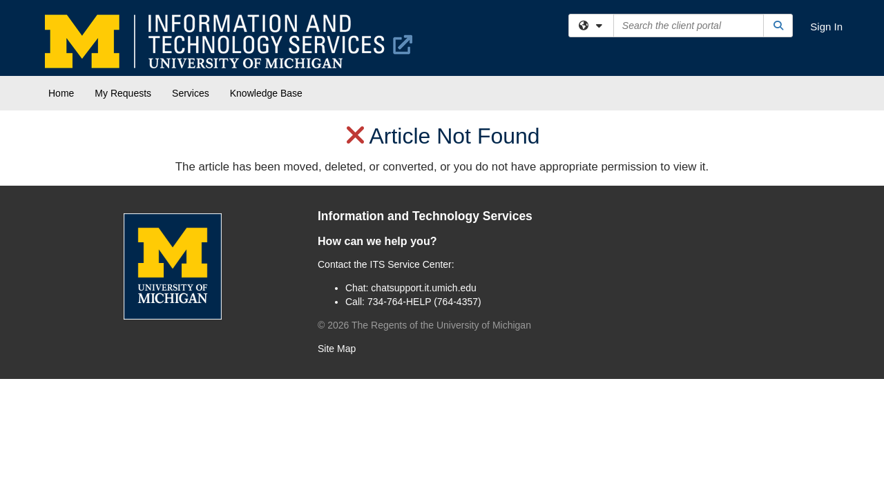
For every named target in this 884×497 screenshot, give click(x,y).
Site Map (337, 348)
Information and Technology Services (425, 216)
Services (190, 93)
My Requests (123, 93)
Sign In (826, 26)
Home (61, 93)
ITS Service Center (411, 264)
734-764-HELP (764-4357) (424, 301)
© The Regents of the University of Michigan (424, 325)
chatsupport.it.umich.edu (424, 287)
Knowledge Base (266, 93)
